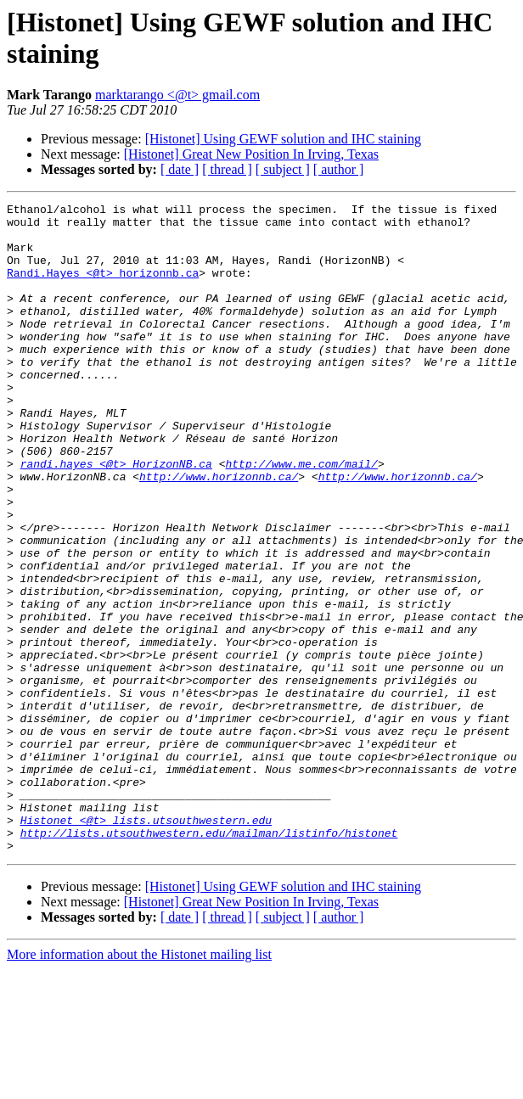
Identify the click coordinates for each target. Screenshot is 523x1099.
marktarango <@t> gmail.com (177, 94)
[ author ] (338, 169)
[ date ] (179, 169)
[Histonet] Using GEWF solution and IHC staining (283, 139)
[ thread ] (227, 169)
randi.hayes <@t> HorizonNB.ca (116, 516)
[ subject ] (283, 169)
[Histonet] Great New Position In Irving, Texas (251, 154)
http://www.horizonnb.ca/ (218, 532)
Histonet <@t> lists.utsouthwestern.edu (146, 944)
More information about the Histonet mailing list (139, 1084)
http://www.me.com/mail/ (301, 516)
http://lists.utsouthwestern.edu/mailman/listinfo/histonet (209, 959)
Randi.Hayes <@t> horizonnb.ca (103, 287)
